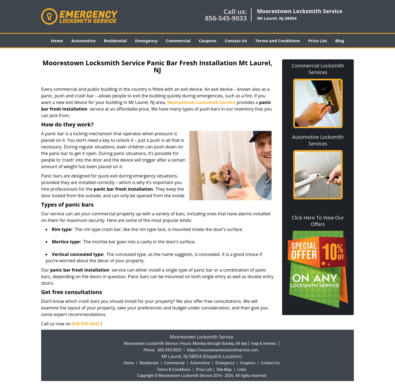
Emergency (146, 40)
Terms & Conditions (173, 369)
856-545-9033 (226, 17)
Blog (339, 40)
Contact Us (236, 40)
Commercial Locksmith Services (318, 68)
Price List (317, 40)
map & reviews (264, 343)
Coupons (207, 40)
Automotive (83, 40)
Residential (115, 40)
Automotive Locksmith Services (317, 140)
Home (57, 40)
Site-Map (224, 369)
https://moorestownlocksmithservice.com (222, 350)
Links (241, 369)
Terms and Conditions (277, 40)
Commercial (178, 40)
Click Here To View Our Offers (318, 220)
